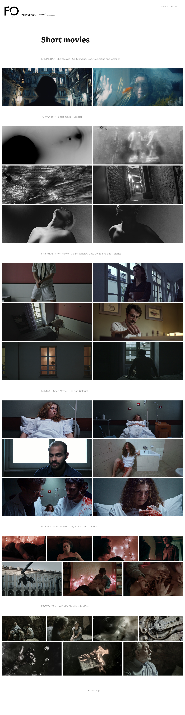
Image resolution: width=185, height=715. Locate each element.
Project (175, 6)
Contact (164, 6)
